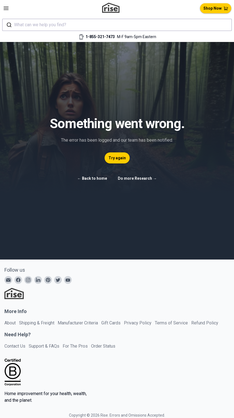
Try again (117, 158)
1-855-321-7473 (100, 37)
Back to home (92, 178)
